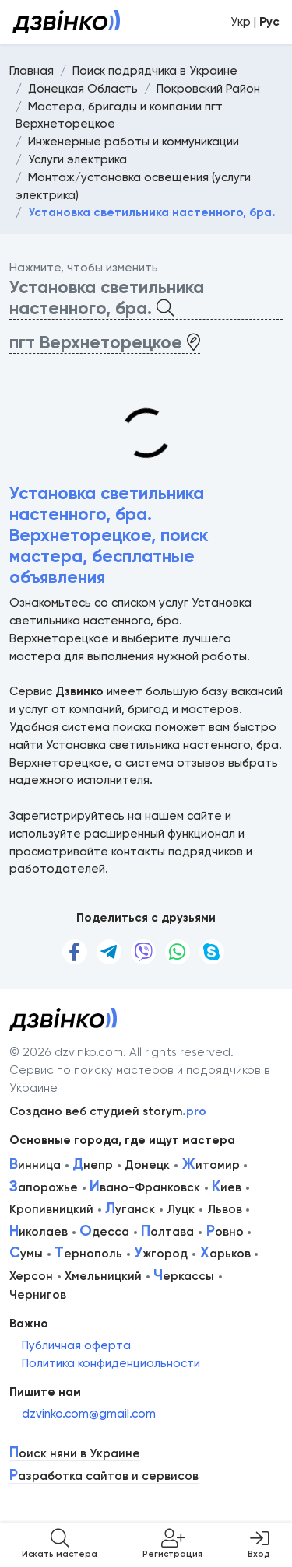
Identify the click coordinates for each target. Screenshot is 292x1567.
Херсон (31, 1276)
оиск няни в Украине (74, 1453)
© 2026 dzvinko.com (66, 1052)
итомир (211, 1165)
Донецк (147, 1165)
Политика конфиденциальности (111, 1363)
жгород (161, 1254)
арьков (225, 1254)
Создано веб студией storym (107, 1111)
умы (26, 1254)
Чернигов (37, 1295)
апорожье (43, 1187)
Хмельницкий (103, 1276)
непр (92, 1165)
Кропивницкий (51, 1209)
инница (35, 1165)
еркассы (183, 1276)
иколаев (38, 1232)
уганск (130, 1209)
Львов (224, 1209)
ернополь (88, 1254)
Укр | (255, 22)
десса (104, 1232)
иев (226, 1187)
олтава (167, 1232)
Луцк (181, 1209)
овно (225, 1232)
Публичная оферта (76, 1345)
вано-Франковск (145, 1187)
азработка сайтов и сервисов (104, 1476)
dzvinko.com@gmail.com (89, 1414)
